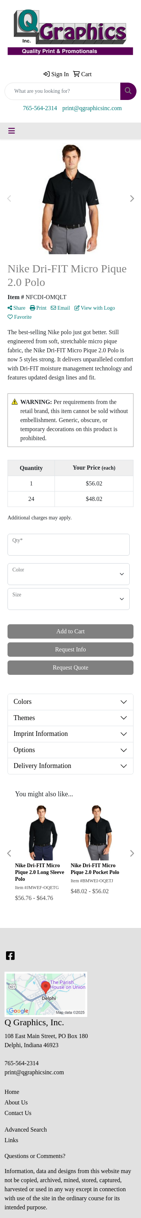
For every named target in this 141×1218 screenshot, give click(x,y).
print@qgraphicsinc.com (92, 108)
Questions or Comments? (35, 1156)
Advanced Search (26, 1129)
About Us (16, 1102)
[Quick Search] (63, 91)
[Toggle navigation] (12, 131)
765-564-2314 (40, 108)
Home (12, 1092)
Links (11, 1140)
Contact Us (18, 1113)
